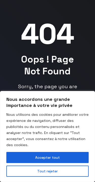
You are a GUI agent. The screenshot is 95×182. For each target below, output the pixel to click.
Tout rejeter (47, 171)
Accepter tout (47, 157)
